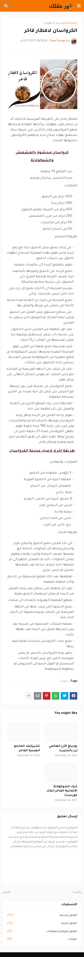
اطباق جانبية (42, 923)
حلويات (48, 23)
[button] (79, 6)
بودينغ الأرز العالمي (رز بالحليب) (63, 748)
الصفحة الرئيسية (66, 23)
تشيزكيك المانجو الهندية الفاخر (27, 748)
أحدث (76, 892)
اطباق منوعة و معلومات (42, 932)
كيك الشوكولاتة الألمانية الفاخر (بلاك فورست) (62, 791)
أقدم (7, 892)
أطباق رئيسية (42, 915)
